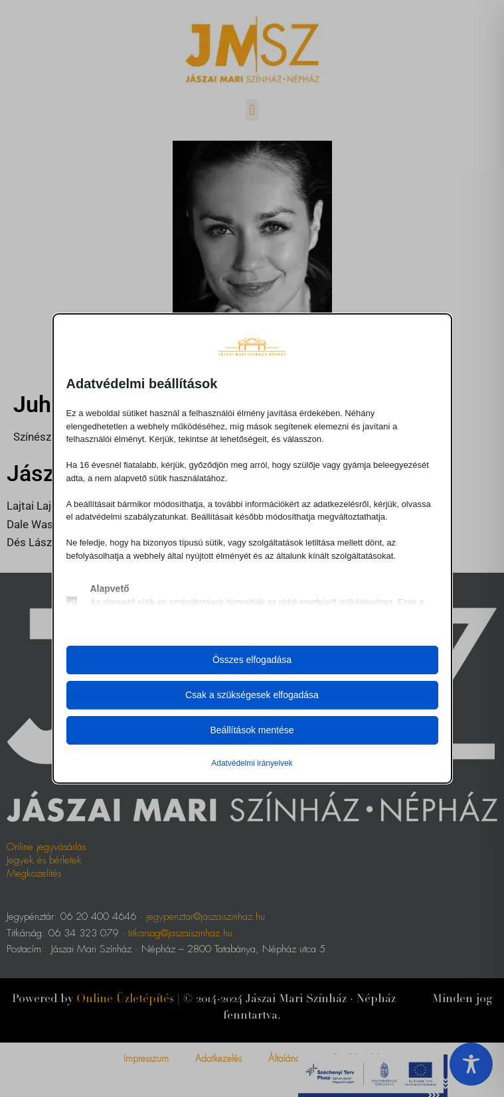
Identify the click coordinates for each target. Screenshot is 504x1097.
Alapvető (109, 588)
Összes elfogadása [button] (252, 659)
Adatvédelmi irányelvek (251, 763)
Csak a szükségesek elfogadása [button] (252, 695)
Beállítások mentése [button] (252, 730)
